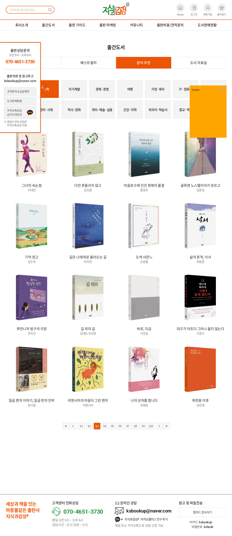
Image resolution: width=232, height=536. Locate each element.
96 (120, 430)
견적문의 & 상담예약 (19, 91)
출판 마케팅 (107, 25)
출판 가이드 (77, 25)
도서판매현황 (207, 25)
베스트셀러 (88, 62)
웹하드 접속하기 (202, 512)
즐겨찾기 (221, 9)
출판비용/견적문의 (170, 25)
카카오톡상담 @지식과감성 (15, 113)
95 (112, 430)
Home (180, 9)
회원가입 (207, 9)
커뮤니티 (136, 25)
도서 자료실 (198, 62)
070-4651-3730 (20, 61)
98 (135, 430)
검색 (50, 10)
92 (88, 430)
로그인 (194, 9)
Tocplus (195, 90)
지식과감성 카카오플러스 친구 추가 (143, 519)
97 (128, 430)
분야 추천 (143, 62)
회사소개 (21, 25)
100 (151, 430)
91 (80, 430)
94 (104, 430)
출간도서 (48, 25)
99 (143, 430)
